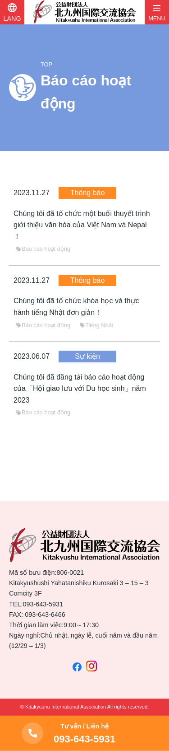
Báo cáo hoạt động (43, 248)
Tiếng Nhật (96, 325)
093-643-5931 (43, 604)
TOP (46, 64)
